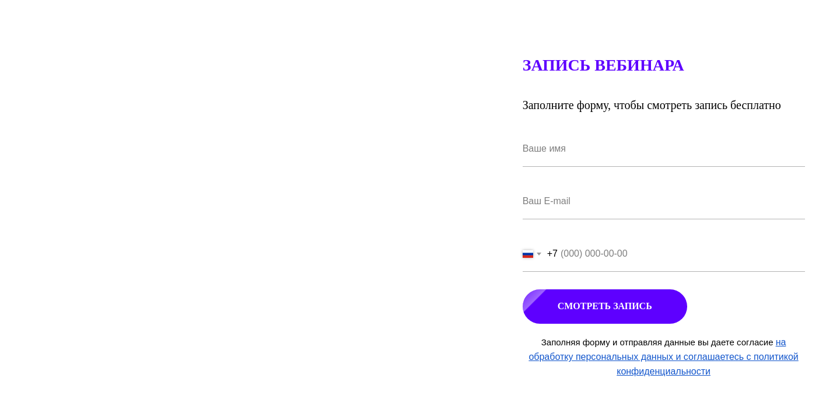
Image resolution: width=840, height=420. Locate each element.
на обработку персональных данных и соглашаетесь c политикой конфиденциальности (663, 356)
